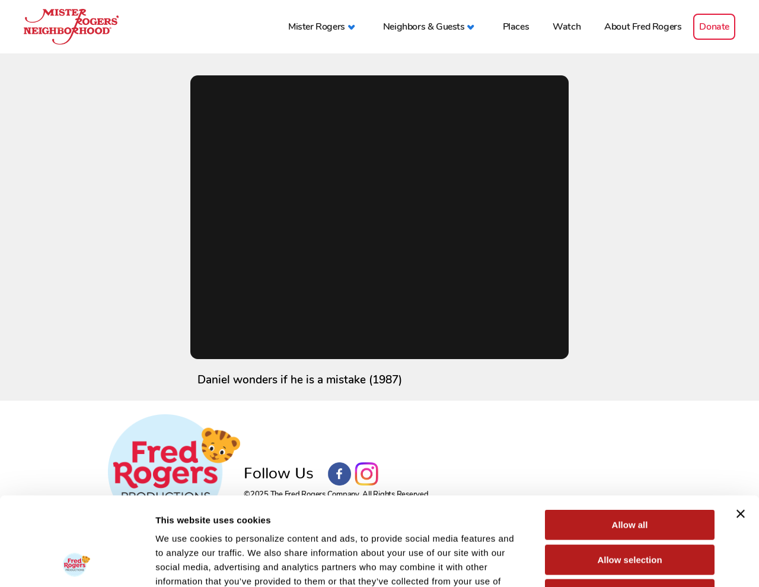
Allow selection (629, 477)
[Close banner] (740, 431)
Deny (630, 511)
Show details (622, 564)
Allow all (630, 442)
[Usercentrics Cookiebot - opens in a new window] (77, 564)
